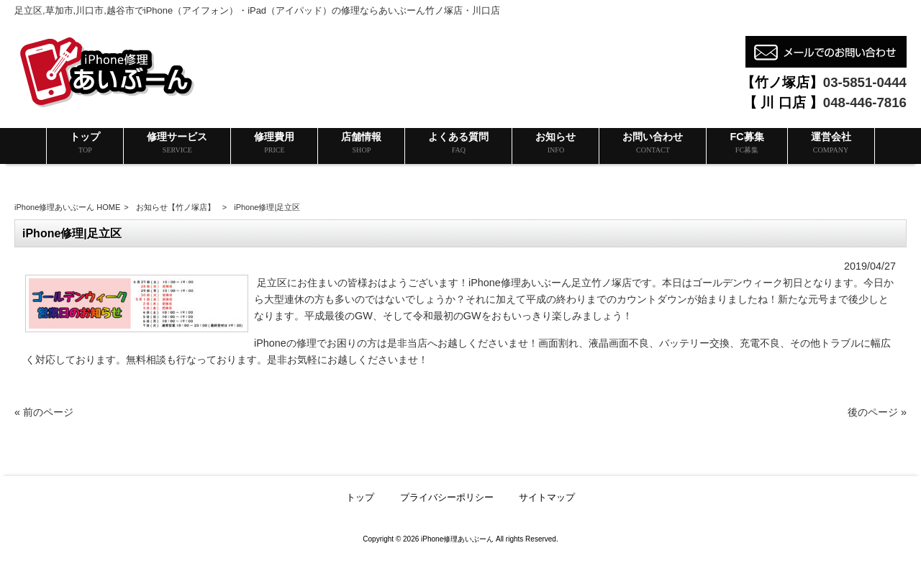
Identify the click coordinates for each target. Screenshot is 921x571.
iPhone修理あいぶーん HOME (67, 207)
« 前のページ (43, 412)
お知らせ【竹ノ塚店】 (175, 207)
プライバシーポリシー (447, 497)
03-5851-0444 (865, 82)
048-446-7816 (865, 102)
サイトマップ (547, 497)
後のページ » (877, 412)
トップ (360, 497)
